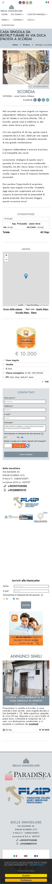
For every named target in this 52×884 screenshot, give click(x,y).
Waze (33, 312)
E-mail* (7, 414)
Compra (17, 19)
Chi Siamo (16, 14)
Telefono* (8, 406)
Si (7, 598)
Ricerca (26, 44)
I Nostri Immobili (36, 14)
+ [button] (6, 255)
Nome (6, 586)
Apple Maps (42, 309)
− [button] (6, 260)
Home (5, 14)
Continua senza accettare (26, 871)
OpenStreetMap (33, 305)
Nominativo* (10, 397)
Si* (5, 437)
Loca (30, 19)
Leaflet (20, 305)
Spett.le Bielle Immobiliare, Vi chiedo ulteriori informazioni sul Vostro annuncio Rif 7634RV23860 (25, 428)
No (18, 437)
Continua (34, 724)
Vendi (5, 19)
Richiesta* (8, 422)
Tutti (47, 381)
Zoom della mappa (12, 309)
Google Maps (22, 312)
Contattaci (8, 25)
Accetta (26, 875)
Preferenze (26, 880)
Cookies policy (37, 864)
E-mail (6, 591)
